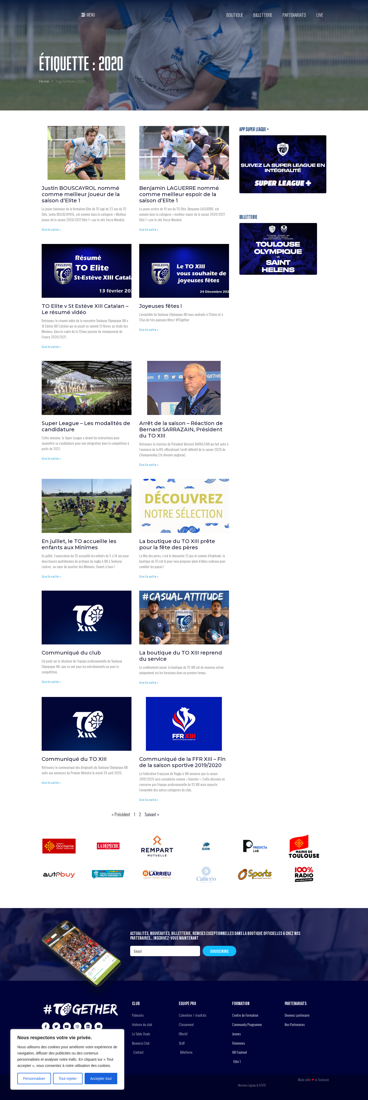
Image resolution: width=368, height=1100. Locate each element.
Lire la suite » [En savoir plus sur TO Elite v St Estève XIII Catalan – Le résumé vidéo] (51, 346)
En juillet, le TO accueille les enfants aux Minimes (79, 544)
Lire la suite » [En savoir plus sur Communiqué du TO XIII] (51, 782)
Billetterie (262, 14)
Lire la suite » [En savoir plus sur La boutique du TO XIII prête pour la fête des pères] (149, 576)
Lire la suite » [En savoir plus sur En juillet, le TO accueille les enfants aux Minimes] (51, 576)
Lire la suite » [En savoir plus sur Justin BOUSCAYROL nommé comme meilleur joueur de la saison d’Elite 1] (51, 229)
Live (320, 14)
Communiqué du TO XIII (74, 759)
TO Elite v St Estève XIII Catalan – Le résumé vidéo (85, 309)
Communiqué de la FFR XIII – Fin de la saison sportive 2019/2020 (182, 762)
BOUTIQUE (234, 14)
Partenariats (294, 14)
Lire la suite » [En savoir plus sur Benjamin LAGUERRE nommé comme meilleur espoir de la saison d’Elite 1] (149, 229)
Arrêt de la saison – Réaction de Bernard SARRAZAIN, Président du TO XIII (181, 429)
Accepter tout (101, 1078)
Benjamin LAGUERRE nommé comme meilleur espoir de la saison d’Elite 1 (179, 194)
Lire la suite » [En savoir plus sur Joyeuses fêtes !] (149, 329)
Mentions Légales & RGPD (252, 1085)
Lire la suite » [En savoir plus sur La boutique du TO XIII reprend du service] (149, 682)
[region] (67, 1059)
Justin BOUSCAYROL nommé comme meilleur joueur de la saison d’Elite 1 (81, 194)
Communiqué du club (71, 653)
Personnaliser (34, 1078)
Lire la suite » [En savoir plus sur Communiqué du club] (51, 681)
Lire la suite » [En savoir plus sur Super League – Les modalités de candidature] (51, 458)
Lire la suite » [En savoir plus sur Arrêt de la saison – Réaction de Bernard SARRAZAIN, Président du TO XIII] (149, 464)
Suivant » (152, 814)
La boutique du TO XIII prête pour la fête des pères (177, 544)
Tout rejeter (68, 1078)
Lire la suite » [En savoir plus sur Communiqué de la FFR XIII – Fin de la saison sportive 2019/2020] (149, 799)
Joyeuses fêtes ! (160, 306)
